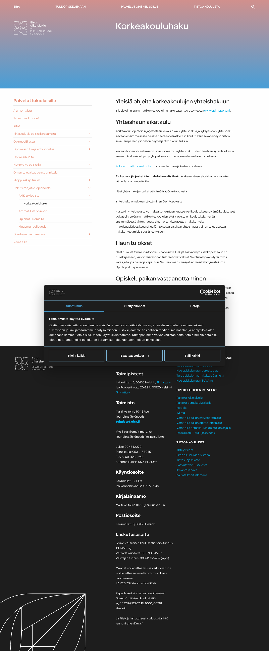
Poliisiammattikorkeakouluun (135, 166)
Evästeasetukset (134, 355)
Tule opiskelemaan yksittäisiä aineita (200, 375)
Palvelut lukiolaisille (34, 100)
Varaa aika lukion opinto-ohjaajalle (199, 422)
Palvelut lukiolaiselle (189, 397)
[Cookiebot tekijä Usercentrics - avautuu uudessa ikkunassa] (202, 292)
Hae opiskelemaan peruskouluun (198, 370)
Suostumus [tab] (74, 305)
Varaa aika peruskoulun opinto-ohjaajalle (203, 427)
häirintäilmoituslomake (192, 475)
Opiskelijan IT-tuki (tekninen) (195, 432)
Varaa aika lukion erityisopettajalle (198, 417)
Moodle (181, 407)
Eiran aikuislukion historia (193, 455)
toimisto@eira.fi (128, 421)
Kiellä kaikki (77, 355)
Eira (16, 6)
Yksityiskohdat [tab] (134, 305)
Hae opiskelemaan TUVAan (194, 380)
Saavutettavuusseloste (191, 465)
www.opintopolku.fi (217, 110)
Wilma (180, 412)
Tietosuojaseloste (188, 460)
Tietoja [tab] (195, 305)
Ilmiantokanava (186, 470)
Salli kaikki (192, 355)
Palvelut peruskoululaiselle (193, 402)
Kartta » (164, 382)
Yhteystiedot (184, 450)
